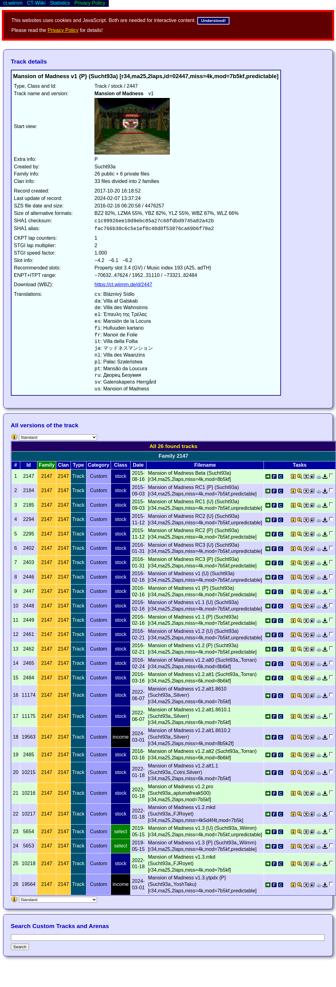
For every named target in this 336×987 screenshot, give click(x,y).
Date (138, 465)
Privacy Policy (63, 30)
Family (47, 465)
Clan (63, 465)
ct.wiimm (12, 3)
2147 (46, 476)
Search (19, 947)
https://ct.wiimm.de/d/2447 (123, 284)
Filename (205, 465)
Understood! (213, 20)
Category (98, 465)
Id (28, 465)
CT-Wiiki (36, 3)
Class (120, 465)
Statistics (60, 3)
